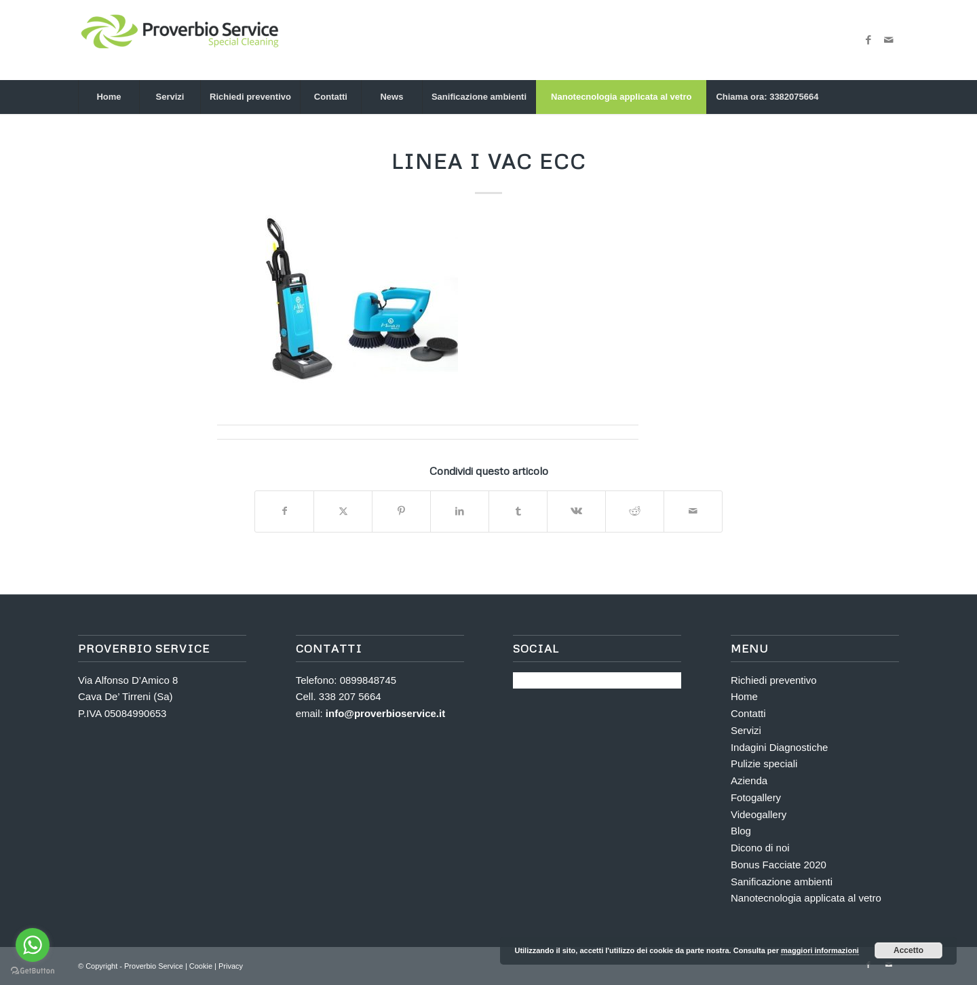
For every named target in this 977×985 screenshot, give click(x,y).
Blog (741, 830)
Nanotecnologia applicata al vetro (806, 898)
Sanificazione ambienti (781, 881)
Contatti (748, 713)
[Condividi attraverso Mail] (693, 511)
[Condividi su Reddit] (635, 511)
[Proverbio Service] (180, 40)
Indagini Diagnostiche (779, 747)
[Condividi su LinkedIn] (459, 511)
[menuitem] (108, 97)
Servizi (746, 730)
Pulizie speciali (764, 763)
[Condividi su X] (343, 511)
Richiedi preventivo (774, 680)
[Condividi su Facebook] (284, 511)
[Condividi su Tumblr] (518, 511)
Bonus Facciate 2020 (778, 864)
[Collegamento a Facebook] (868, 40)
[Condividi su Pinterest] (401, 511)
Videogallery (758, 814)
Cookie (201, 966)
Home (744, 696)
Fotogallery (756, 797)
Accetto (908, 950)
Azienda (749, 780)
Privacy (230, 966)
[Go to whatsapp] (33, 945)
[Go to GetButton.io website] (32, 971)
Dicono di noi (760, 847)
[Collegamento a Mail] (889, 40)
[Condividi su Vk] (576, 511)
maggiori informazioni (820, 950)
